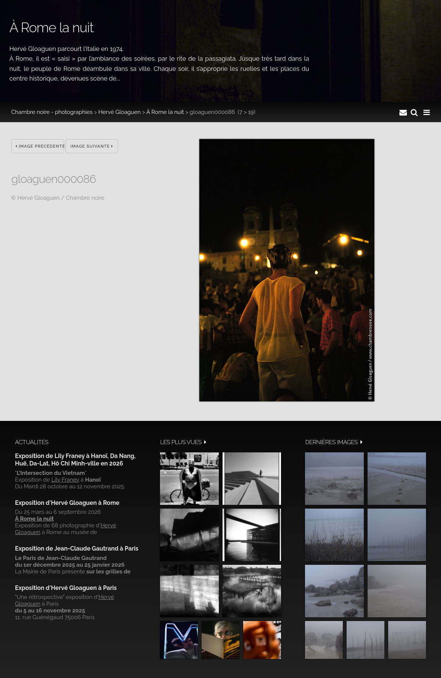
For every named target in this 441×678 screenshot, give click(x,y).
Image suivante (91, 146)
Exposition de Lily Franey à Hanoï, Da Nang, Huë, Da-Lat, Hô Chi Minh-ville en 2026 (75, 459)
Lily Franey (65, 479)
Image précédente (39, 146)
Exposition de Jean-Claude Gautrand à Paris (76, 548)
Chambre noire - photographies (52, 112)
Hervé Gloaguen (120, 112)
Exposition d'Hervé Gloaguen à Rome (67, 502)
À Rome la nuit (165, 112)
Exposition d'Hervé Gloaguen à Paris (66, 587)
